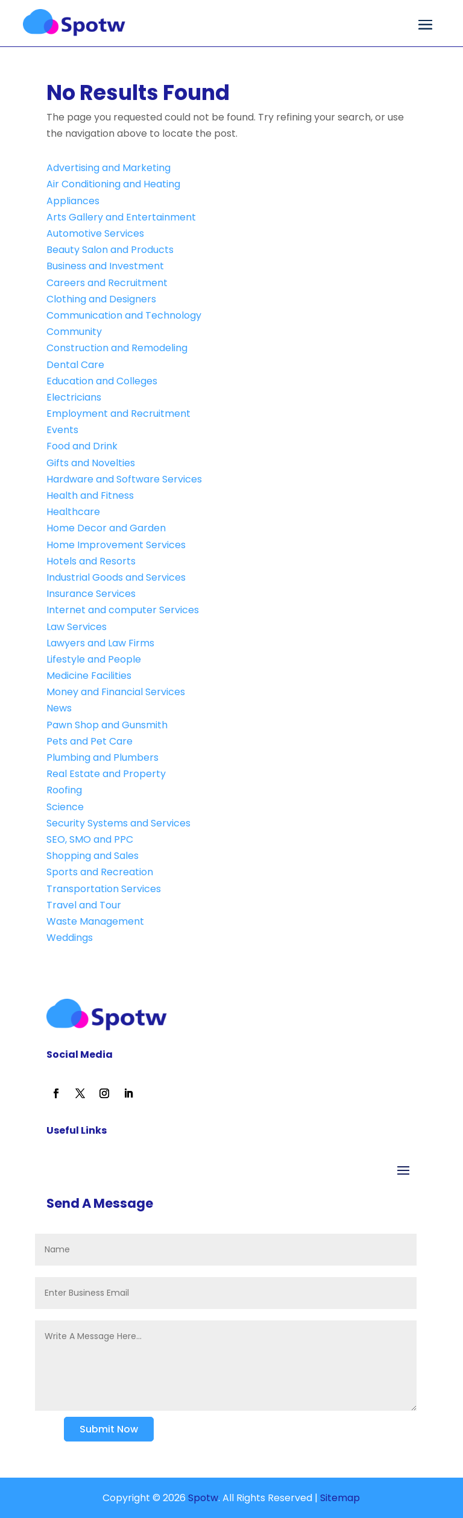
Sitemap (340, 1498)
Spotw (202, 1498)
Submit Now (109, 1429)
